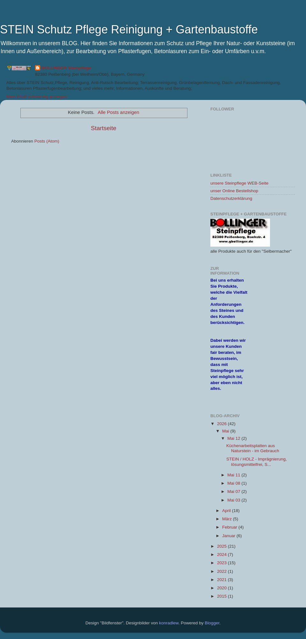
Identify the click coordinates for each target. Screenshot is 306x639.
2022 (222, 571)
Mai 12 (234, 438)
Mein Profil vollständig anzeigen (36, 96)
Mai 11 (234, 475)
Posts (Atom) (46, 141)
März (227, 518)
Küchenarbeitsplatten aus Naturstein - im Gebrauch (252, 448)
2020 (222, 588)
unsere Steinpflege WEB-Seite (239, 183)
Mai (226, 431)
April (227, 510)
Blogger (212, 623)
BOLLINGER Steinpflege (66, 68)
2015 (222, 596)
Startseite (103, 128)
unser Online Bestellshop (234, 190)
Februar (230, 527)
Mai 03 (234, 500)
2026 (222, 423)
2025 (222, 546)
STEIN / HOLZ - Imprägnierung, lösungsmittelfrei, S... (256, 462)
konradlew (168, 623)
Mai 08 (234, 483)
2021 (222, 579)
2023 (222, 562)
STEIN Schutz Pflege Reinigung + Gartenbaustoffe (129, 29)
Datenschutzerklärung (231, 198)
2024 (222, 554)
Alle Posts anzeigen (118, 112)
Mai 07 (234, 491)
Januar (229, 535)
